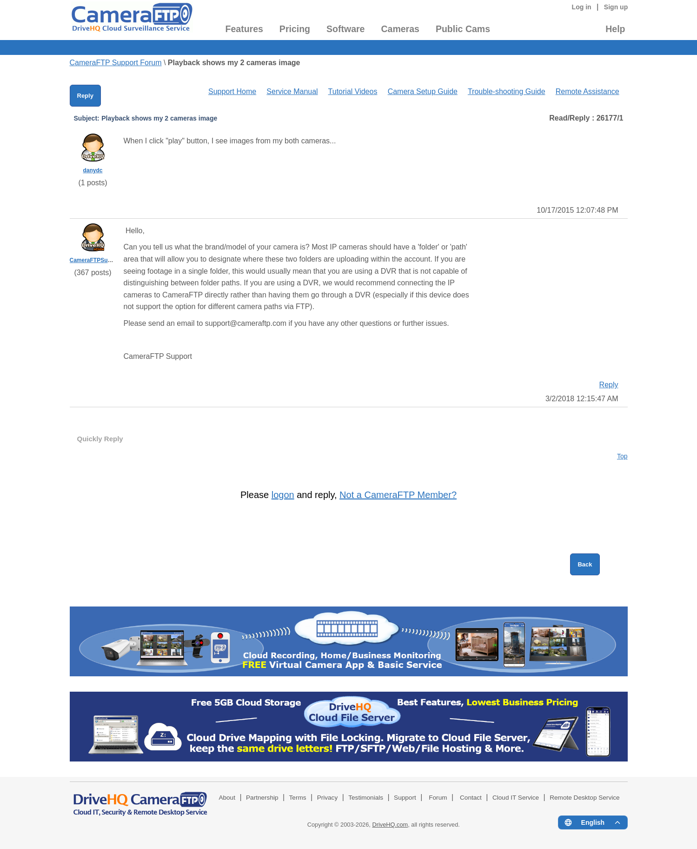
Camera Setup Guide (423, 91)
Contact (471, 797)
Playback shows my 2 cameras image (234, 63)
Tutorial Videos (353, 91)
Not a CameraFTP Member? (398, 495)
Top (622, 456)
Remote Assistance (587, 91)
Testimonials (365, 797)
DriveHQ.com (390, 824)
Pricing (294, 29)
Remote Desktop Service (584, 797)
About (227, 797)
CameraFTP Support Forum (116, 63)
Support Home (232, 91)
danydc (92, 170)
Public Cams (463, 29)
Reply (85, 95)
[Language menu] (592, 822)
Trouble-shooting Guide (506, 91)
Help (615, 29)
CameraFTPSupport (96, 260)
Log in (581, 7)
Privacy (327, 797)
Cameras (400, 29)
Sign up (616, 7)
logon (283, 495)
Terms (297, 797)
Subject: (87, 118)
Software (345, 29)
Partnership (262, 797)
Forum (438, 797)
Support (405, 797)
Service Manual (292, 91)
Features (244, 29)
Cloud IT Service (515, 797)
